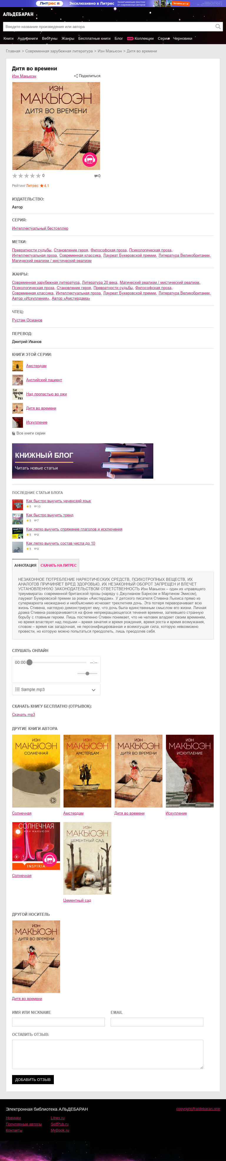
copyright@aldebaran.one (198, 1109)
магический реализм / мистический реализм (52, 260)
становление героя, (71, 250)
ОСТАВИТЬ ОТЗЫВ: (30, 1034)
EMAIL (117, 1012)
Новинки (13, 1118)
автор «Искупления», (31, 298)
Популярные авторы (24, 1124)
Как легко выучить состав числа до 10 (60, 543)
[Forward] (46, 674)
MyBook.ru (60, 1130)
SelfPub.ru (60, 1124)
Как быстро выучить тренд (50, 515)
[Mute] (72, 673)
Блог (119, 38)
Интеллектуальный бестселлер (40, 228)
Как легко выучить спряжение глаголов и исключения (74, 529)
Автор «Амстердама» (71, 298)
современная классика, (80, 255)
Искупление (36, 422)
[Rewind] (21, 674)
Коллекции (144, 38)
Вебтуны (49, 38)
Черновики (182, 38)
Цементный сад (77, 900)
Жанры (68, 38)
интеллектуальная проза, (35, 255)
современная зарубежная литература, (46, 282)
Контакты (14, 1130)
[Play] (34, 673)
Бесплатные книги (94, 38)
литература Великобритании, (185, 255)
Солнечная (21, 813)
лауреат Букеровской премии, (130, 255)
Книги (9, 38)
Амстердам (36, 366)
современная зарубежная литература (59, 51)
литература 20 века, (100, 282)
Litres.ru (58, 1118)
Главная (13, 51)
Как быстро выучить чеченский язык (58, 501)
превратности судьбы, (32, 250)
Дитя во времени (41, 408)
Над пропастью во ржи (46, 394)
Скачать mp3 (23, 714)
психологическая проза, (150, 250)
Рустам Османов (27, 320)
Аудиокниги (28, 38)
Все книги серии (30, 433)
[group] (56, 669)
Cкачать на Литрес (59, 565)
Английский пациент (44, 380)
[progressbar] (58, 662)
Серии (163, 38)
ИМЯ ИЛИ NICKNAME (31, 1012)
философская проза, (109, 250)
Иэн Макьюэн (110, 51)
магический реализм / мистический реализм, (160, 282)
